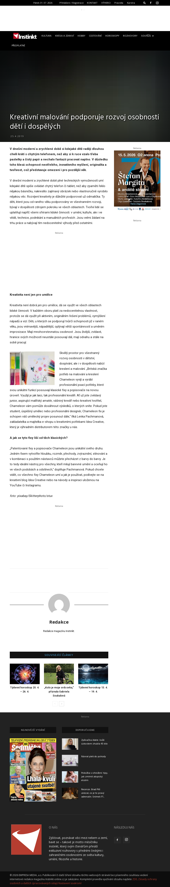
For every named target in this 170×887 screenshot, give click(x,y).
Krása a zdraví (64, 36)
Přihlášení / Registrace (71, 2)
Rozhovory (130, 36)
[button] (144, 2)
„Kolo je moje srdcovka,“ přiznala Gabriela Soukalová (59, 691)
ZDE (134, 879)
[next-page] (61, 703)
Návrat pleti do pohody (93, 757)
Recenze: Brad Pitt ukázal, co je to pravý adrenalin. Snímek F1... (92, 793)
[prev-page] (55, 703)
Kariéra (131, 2)
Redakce (59, 622)
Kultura (47, 36)
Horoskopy (112, 36)
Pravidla (118, 2)
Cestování (95, 36)
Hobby (81, 36)
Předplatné (18, 46)
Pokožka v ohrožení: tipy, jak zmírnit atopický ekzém (94, 776)
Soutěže (147, 36)
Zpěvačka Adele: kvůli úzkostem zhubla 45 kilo (94, 742)
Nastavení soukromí (69, 883)
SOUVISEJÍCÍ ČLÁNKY (59, 655)
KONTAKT (92, 2)
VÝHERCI (106, 2)
